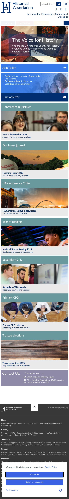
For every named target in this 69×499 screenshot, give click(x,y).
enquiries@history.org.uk (43, 377)
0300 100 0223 (36, 374)
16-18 (26, 452)
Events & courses (59, 454)
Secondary (24, 23)
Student (41, 23)
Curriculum (5, 433)
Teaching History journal (23, 445)
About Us (21, 423)
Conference (32, 435)
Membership (33, 14)
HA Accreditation (52, 433)
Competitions (6, 435)
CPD (13, 433)
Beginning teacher (24, 433)
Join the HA (43, 423)
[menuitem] (8, 23)
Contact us (47, 14)
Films (49, 454)
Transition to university (57, 452)
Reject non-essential (34, 482)
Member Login (55, 423)
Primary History (20, 435)
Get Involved (32, 423)
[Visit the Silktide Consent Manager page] (60, 490)
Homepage (5, 423)
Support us (61, 14)
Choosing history (8, 454)
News (13, 423)
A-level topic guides (38, 452)
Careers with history (25, 454)
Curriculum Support (9, 443)
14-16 (19, 452)
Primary (8, 23)
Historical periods (8, 452)
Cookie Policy (51, 467)
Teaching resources (42, 445)
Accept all (34, 474)
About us (63, 17)
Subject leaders (38, 433)
